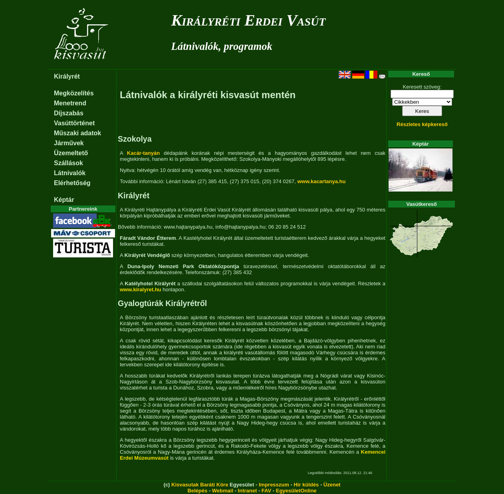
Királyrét (67, 76)
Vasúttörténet (74, 123)
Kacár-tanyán (143, 153)
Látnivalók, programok (221, 46)
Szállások (68, 163)
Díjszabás (68, 113)
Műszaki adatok (77, 133)
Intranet (247, 491)
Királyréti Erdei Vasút (248, 20)
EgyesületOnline (296, 491)
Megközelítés (74, 93)
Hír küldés (306, 485)
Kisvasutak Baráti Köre (199, 485)
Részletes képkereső (422, 124)
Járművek (69, 143)
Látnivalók (69, 173)
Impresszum (274, 485)
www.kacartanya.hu (321, 181)
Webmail (222, 491)
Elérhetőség (72, 183)
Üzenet (332, 485)
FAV (266, 491)
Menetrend (70, 103)
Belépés (197, 491)
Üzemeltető (71, 153)
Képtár (64, 199)
